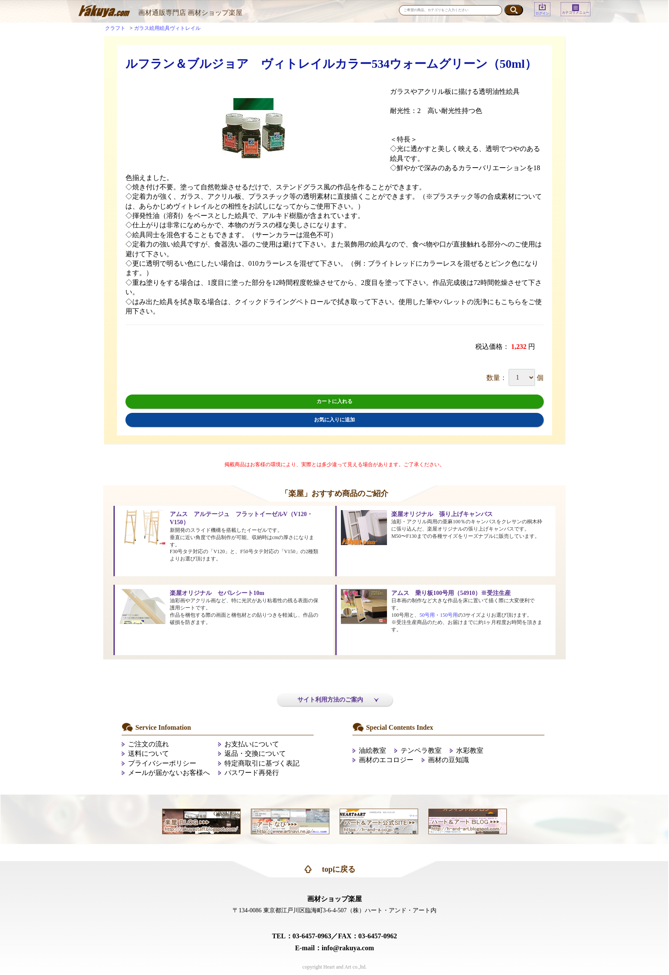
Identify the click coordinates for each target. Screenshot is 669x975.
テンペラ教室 (421, 750)
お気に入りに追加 (334, 420)
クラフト (115, 28)
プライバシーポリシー (162, 763)
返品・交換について (255, 753)
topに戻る (338, 869)
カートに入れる (334, 401)
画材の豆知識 (448, 759)
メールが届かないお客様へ (169, 772)
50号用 (427, 615)
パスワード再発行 (251, 772)
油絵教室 (372, 750)
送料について (148, 753)
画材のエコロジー (386, 759)
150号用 (449, 615)
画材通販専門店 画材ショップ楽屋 (190, 12)
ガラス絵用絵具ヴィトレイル (167, 28)
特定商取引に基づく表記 (262, 763)
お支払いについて (251, 744)
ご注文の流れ (148, 744)
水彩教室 (469, 750)
